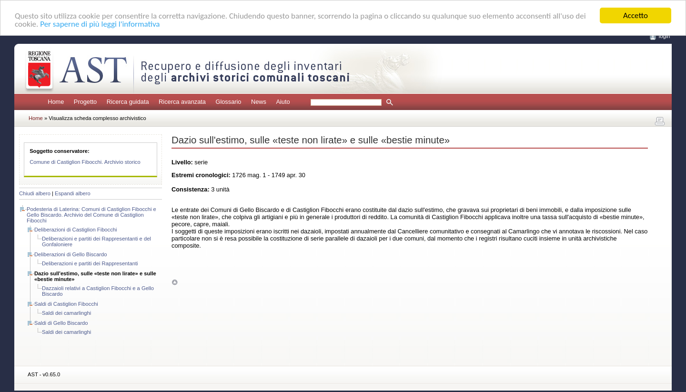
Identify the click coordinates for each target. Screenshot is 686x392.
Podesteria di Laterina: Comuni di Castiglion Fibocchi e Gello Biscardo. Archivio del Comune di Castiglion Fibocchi (91, 214)
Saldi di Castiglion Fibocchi (66, 304)
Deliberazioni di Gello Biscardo (70, 254)
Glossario (228, 101)
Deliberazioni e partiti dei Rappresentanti (90, 263)
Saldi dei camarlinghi (66, 313)
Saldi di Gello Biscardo (61, 323)
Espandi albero (73, 193)
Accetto (635, 15)
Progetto (85, 101)
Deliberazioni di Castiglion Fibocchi (75, 229)
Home (56, 101)
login (664, 36)
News (258, 101)
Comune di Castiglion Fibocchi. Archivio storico (85, 162)
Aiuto (283, 101)
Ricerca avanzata (182, 101)
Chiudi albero (34, 193)
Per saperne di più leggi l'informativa (100, 24)
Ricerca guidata (128, 101)
